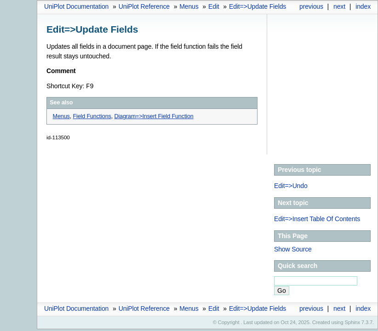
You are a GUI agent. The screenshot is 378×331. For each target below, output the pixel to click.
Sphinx (352, 322)
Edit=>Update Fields (257, 6)
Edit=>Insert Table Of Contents (317, 219)
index (363, 6)
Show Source (293, 249)
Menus (188, 6)
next (339, 6)
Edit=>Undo (291, 185)
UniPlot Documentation (76, 6)
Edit (213, 6)
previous (311, 6)
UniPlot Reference (144, 6)
